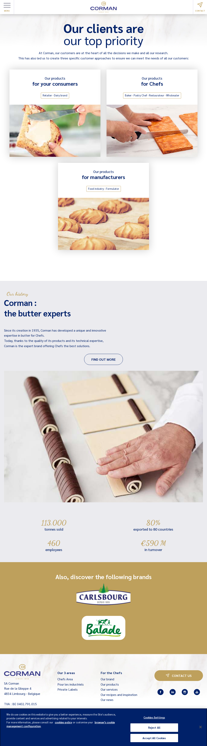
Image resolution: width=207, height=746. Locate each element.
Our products (110, 684)
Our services (109, 689)
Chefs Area (65, 679)
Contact (200, 7)
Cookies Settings (154, 719)
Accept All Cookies (154, 740)
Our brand (107, 679)
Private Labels (67, 689)
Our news (107, 700)
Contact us (179, 675)
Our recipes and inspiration (119, 694)
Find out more (103, 359)
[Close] (200, 729)
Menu (7, 7)
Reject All (154, 729)
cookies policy (63, 724)
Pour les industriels (70, 684)
